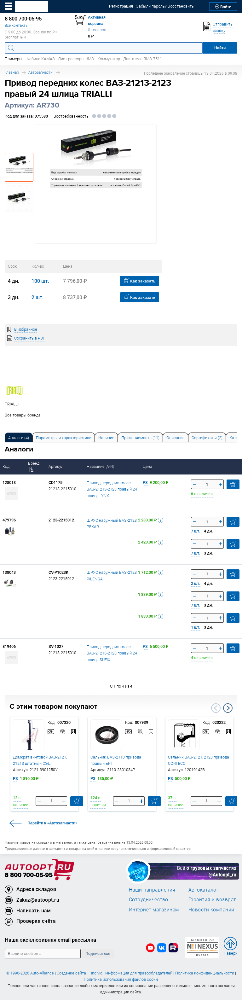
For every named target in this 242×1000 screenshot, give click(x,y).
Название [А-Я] (101, 466)
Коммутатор (108, 58)
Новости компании (211, 909)
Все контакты (16, 25)
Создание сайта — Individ (79, 973)
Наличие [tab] (106, 437)
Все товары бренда (23, 415)
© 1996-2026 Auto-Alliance (30, 973)
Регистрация (121, 6)
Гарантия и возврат (212, 899)
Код (6, 466)
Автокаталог (203, 889)
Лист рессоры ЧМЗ (76, 58)
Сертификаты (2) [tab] (207, 437)
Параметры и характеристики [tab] (63, 437)
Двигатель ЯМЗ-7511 (142, 58)
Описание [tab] (175, 437)
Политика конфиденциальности (204, 973)
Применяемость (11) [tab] (140, 437)
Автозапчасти (40, 72)
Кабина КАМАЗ (41, 58)
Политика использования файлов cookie (121, 979)
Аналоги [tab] (18, 437)
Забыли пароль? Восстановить (165, 6)
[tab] (18, 437)
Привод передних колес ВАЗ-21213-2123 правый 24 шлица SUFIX (112, 653)
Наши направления (152, 889)
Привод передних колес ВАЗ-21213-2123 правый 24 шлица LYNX (112, 489)
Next (228, 708)
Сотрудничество (148, 899)
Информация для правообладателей (138, 973)
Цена (148, 466)
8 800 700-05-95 (29, 875)
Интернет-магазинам (154, 909)
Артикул (56, 466)
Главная (12, 72)
